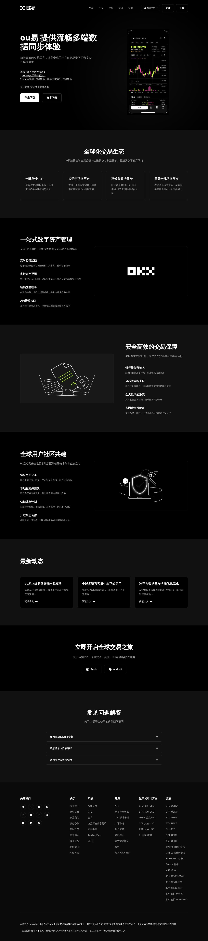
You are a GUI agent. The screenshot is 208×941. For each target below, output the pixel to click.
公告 (117, 846)
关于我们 (74, 805)
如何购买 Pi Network (177, 899)
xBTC (91, 841)
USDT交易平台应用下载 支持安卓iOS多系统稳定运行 (111, 924)
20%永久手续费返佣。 (33, 75)
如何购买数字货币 (175, 876)
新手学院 (92, 829)
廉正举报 (74, 841)
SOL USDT (172, 835)
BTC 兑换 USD (146, 805)
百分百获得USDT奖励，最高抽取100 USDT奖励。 (48, 79)
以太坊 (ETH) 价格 (175, 852)
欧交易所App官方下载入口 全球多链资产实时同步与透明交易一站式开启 (54, 930)
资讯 (120, 7)
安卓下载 (52, 97)
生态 (91, 7)
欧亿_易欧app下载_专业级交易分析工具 (107, 930)
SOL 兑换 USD (146, 823)
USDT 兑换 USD (147, 817)
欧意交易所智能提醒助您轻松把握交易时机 (157, 924)
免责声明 (74, 835)
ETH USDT (172, 823)
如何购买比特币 (174, 881)
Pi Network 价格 (174, 858)
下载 (182, 7)
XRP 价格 (171, 870)
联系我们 (74, 817)
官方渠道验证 (122, 841)
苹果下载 (30, 97)
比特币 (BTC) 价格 (175, 846)
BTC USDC (172, 805)
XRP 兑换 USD (146, 829)
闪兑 (90, 811)
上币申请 (119, 823)
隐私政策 (74, 829)
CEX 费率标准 (122, 817)
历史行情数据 (122, 811)
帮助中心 (119, 835)
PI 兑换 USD (145, 835)
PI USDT (170, 829)
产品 (101, 7)
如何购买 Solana (174, 893)
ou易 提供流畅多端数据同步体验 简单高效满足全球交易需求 (57, 924)
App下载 (74, 852)
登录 (168, 7)
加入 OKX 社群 (122, 852)
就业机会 (74, 811)
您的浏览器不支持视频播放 (148, 72)
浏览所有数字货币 (97, 823)
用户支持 (119, 829)
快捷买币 (92, 805)
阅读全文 (31, 601)
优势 (111, 7)
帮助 (130, 7)
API (117, 805)
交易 (90, 817)
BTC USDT (171, 817)
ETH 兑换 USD (147, 811)
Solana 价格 (172, 864)
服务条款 (74, 823)
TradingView (94, 835)
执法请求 (74, 846)
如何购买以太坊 (174, 887)
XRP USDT (172, 841)
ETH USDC (172, 811)
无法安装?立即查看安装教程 (34, 87)
